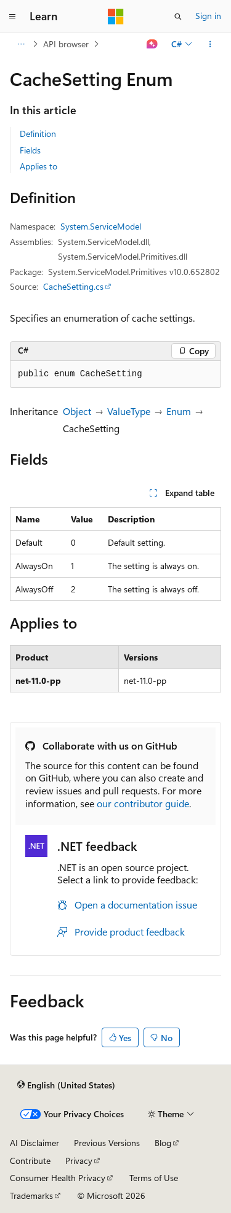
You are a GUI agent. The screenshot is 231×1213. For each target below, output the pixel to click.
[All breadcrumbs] (20, 44)
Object (77, 411)
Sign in (208, 15)
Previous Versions (107, 1143)
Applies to (38, 166)
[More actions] (210, 44)
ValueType (128, 411)
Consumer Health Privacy (57, 1178)
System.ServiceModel (100, 226)
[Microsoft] (116, 17)
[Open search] (178, 17)
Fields (30, 150)
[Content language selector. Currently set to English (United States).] (66, 1085)
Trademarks (31, 1195)
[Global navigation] (12, 17)
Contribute (30, 1160)
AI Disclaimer (34, 1143)
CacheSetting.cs (73, 286)
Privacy (78, 1160)
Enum (178, 411)
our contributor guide (143, 803)
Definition (38, 133)
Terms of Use (153, 1178)
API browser (66, 44)
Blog (163, 1143)
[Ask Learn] (152, 44)
